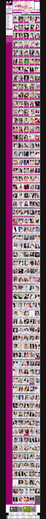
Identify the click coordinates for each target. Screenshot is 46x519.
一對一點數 (8, 22)
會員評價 (8, 18)
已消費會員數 (8, 16)
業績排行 (8, 14)
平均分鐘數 (8, 17)
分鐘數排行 (8, 15)
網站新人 (8, 23)
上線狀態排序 (8, 24)
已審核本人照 (8, 26)
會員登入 (9, 6)
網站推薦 (8, 25)
